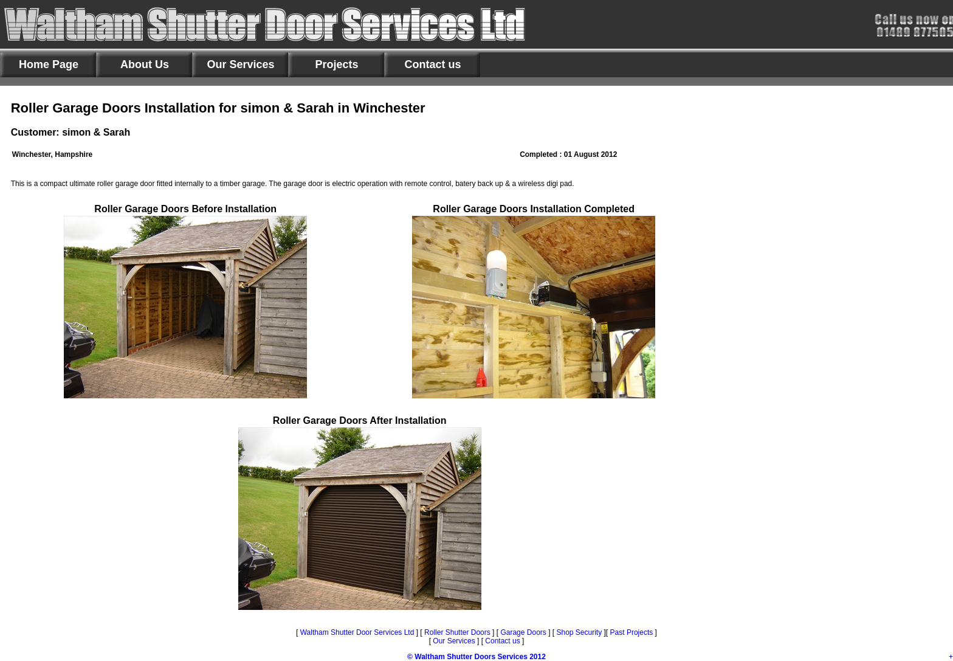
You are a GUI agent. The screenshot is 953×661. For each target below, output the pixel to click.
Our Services (454, 641)
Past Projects (631, 632)
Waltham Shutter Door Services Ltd (358, 632)
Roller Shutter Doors (456, 632)
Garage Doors (523, 632)
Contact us (502, 641)
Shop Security (578, 632)
